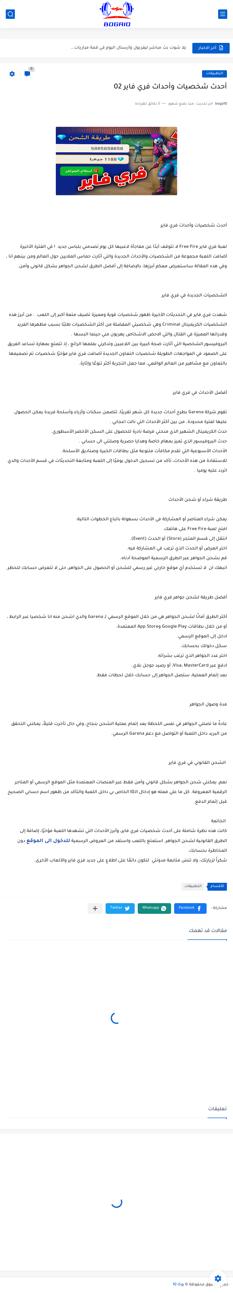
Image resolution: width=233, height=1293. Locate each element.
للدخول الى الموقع (48, 841)
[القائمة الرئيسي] (222, 14)
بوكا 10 (178, 1285)
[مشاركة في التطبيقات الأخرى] (95, 908)
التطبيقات (214, 74)
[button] (190, 908)
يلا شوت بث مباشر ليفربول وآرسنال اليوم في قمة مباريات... (128, 48)
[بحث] (10, 14)
